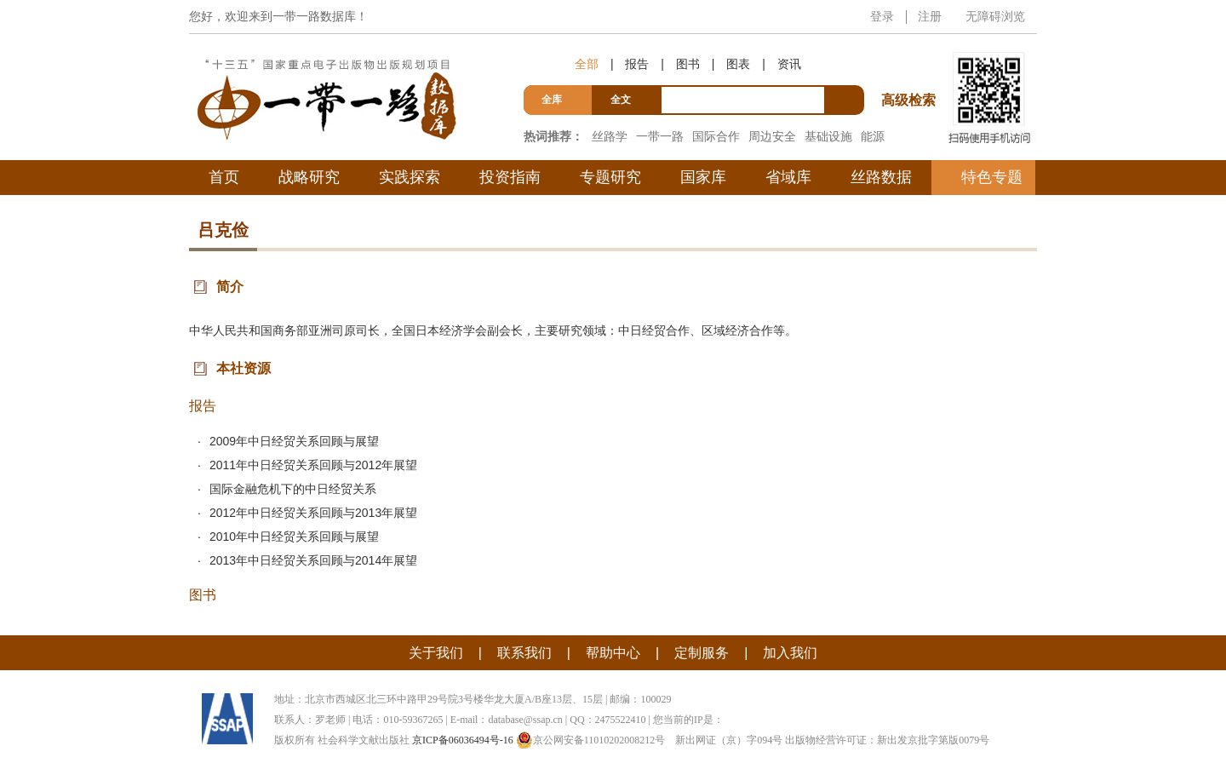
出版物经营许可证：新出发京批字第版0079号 (887, 740)
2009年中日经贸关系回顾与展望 (294, 441)
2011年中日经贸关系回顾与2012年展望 (313, 465)
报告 (637, 64)
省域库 (788, 177)
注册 (930, 16)
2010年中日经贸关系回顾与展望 (294, 536)
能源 (873, 136)
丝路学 (609, 136)
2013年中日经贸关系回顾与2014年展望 (313, 560)
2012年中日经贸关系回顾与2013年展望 (313, 512)
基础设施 (828, 136)
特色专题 (992, 177)
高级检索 (911, 68)
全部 (587, 64)
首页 (224, 177)
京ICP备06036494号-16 (462, 740)
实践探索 (409, 177)
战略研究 (309, 177)
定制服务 (701, 653)
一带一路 (660, 136)
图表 (738, 64)
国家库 (703, 177)
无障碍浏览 (995, 16)
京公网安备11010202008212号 (591, 740)
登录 (882, 16)
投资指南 (510, 177)
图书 (688, 64)
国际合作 (716, 136)
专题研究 (610, 177)
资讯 (789, 64)
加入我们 (790, 653)
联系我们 (524, 653)
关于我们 (436, 653)
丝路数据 (881, 177)
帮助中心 (613, 653)
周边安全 (772, 136)
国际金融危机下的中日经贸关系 (292, 489)
